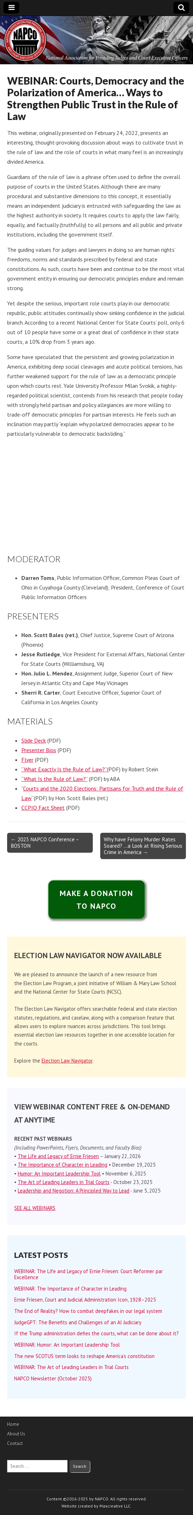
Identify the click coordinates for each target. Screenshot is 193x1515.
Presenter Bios (38, 750)
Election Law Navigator (67, 1060)
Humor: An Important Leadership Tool (59, 1173)
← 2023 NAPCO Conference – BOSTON (45, 842)
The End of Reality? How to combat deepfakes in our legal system (88, 1311)
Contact (15, 1443)
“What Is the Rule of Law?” (54, 778)
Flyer (27, 759)
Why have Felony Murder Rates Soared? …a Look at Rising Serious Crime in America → (143, 846)
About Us (16, 1434)
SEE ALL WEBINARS (34, 1208)
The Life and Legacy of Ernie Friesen (58, 1156)
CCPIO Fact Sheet (43, 807)
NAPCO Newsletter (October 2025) (53, 1378)
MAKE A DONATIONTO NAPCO (97, 899)
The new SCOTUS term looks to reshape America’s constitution (84, 1356)
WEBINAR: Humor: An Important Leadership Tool (67, 1344)
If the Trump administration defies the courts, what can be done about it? (96, 1333)
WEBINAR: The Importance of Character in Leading (70, 1288)
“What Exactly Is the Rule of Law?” (64, 769)
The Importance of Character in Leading (62, 1164)
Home (13, 1424)
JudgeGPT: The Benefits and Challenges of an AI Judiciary (77, 1322)
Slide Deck (33, 740)
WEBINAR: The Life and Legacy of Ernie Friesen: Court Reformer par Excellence (88, 1274)
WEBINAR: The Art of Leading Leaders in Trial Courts (71, 1367)
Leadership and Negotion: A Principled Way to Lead (73, 1190)
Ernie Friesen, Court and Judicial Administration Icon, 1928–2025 (85, 1299)
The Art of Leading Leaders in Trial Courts (63, 1182)
